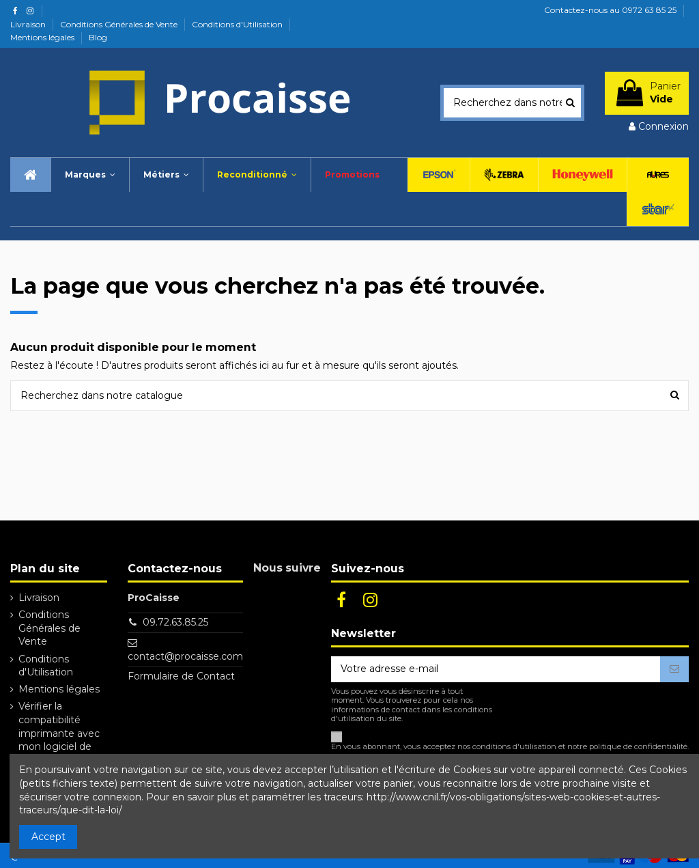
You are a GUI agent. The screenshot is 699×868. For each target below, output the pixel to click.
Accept (48, 836)
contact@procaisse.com (185, 656)
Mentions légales (43, 37)
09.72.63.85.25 (175, 622)
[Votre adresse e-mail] (495, 669)
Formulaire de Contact (181, 676)
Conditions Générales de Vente (120, 24)
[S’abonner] (674, 669)
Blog (98, 37)
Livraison (29, 24)
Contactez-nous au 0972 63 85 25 (610, 10)
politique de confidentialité (638, 746)
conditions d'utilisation (514, 746)
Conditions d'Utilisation (238, 24)
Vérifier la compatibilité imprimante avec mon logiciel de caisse (59, 733)
